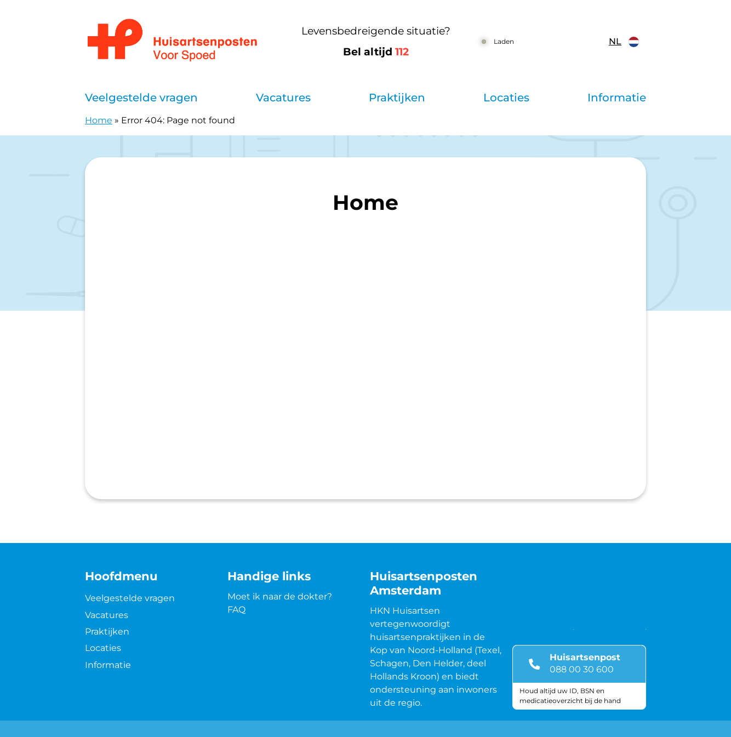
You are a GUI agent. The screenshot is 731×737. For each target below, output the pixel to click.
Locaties (506, 97)
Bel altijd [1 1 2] (376, 51)
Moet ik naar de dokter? (279, 596)
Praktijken (397, 97)
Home (98, 120)
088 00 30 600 (582, 669)
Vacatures (283, 97)
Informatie (616, 97)
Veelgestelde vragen (141, 97)
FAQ (236, 609)
